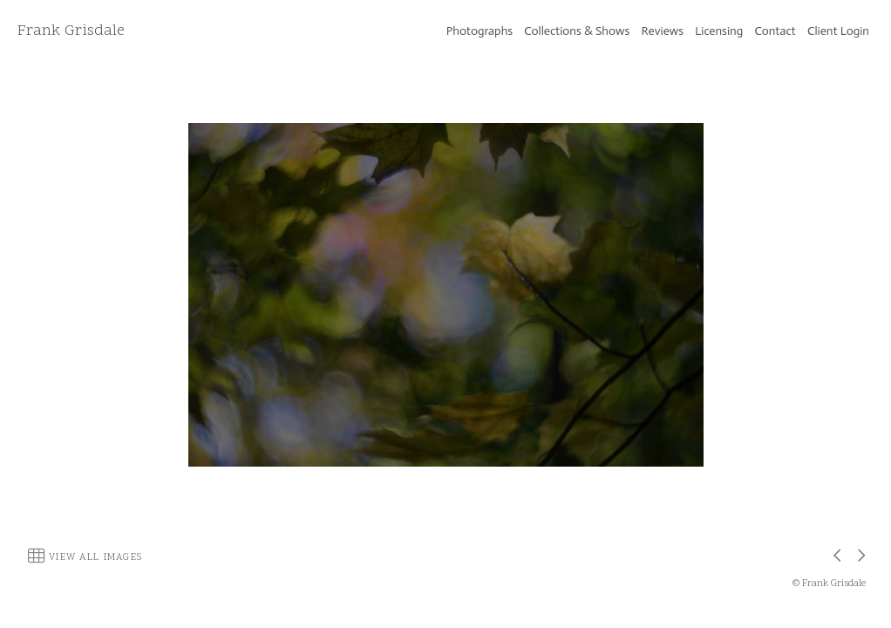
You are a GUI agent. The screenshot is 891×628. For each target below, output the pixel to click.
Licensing (719, 31)
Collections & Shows (576, 31)
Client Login (838, 31)
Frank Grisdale (71, 31)
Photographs (479, 31)
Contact (775, 31)
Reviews (663, 31)
